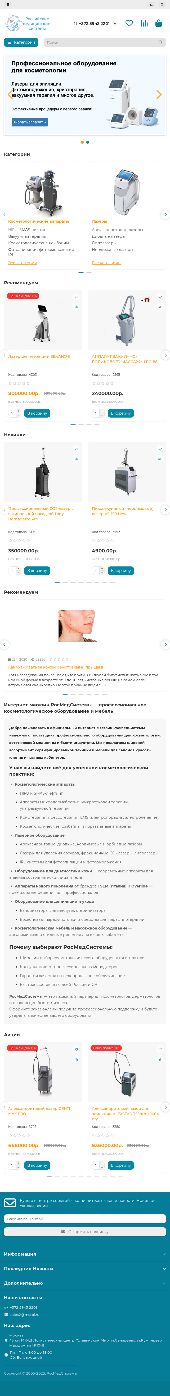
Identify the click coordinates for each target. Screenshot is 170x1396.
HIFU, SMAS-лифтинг (28, 229)
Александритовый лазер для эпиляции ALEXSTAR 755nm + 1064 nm (125, 1115)
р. (151, 4)
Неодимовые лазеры (112, 249)
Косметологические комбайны (38, 243)
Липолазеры (104, 243)
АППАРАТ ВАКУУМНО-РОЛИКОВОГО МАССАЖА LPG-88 (125, 359)
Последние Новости (85, 1268)
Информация (85, 1254)
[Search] (105, 42)
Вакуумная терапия (27, 236)
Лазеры (99, 221)
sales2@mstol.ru (24, 1314)
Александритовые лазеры (117, 229)
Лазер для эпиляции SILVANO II (39, 356)
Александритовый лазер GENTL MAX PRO (39, 1112)
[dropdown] (8, 4)
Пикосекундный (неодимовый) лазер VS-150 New (123, 512)
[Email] (85, 1218)
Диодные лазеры (108, 236)
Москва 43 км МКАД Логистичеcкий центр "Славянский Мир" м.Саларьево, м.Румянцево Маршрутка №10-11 (85, 1340)
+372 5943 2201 (90, 23)
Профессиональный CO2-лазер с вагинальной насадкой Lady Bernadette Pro (41, 514)
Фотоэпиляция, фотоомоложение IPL (41, 252)
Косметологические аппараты (38, 221)
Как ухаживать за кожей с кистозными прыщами (56, 668)
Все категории (22, 262)
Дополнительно (85, 1283)
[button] (4, 214)
